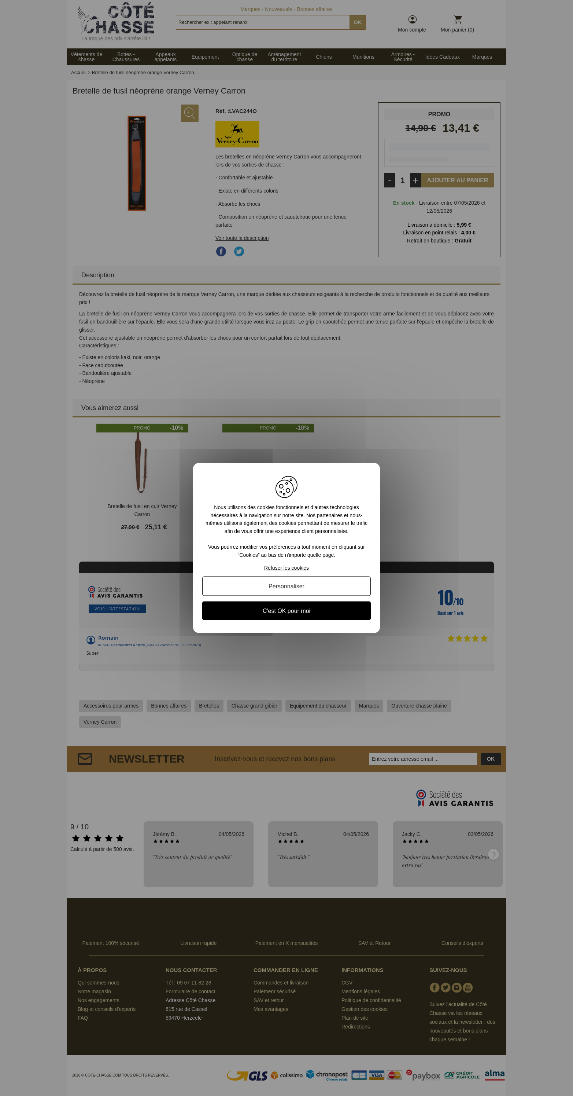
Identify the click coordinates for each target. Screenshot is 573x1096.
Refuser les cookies (286, 567)
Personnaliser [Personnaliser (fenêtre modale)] (286, 586)
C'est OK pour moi (286, 610)
